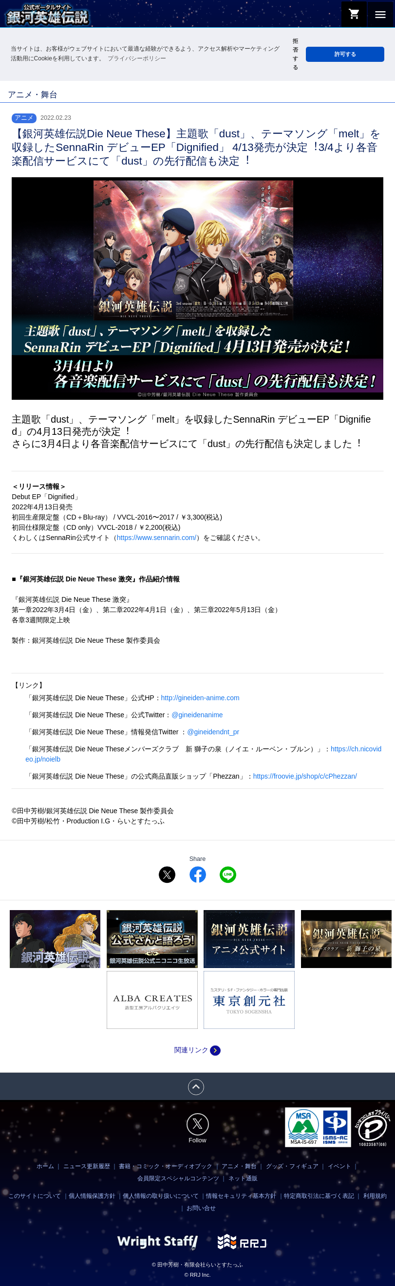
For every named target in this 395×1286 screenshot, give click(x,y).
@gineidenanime (197, 715)
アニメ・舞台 (239, 1166)
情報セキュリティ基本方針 (241, 1196)
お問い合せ (201, 1208)
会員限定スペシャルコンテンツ (178, 1178)
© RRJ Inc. (197, 1275)
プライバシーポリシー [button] (137, 58)
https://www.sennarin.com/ (156, 537)
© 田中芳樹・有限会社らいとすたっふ (197, 1264)
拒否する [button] (295, 54)
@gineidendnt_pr (213, 732)
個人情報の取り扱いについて (161, 1196)
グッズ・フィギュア (292, 1166)
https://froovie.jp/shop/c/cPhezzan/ (305, 776)
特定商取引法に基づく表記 (319, 1196)
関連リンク (197, 1050)
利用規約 (375, 1196)
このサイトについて (34, 1196)
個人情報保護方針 (92, 1196)
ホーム (45, 1166)
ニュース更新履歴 (86, 1166)
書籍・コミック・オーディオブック (165, 1166)
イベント (339, 1166)
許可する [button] (345, 54)
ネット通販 (243, 1178)
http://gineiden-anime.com (200, 698)
